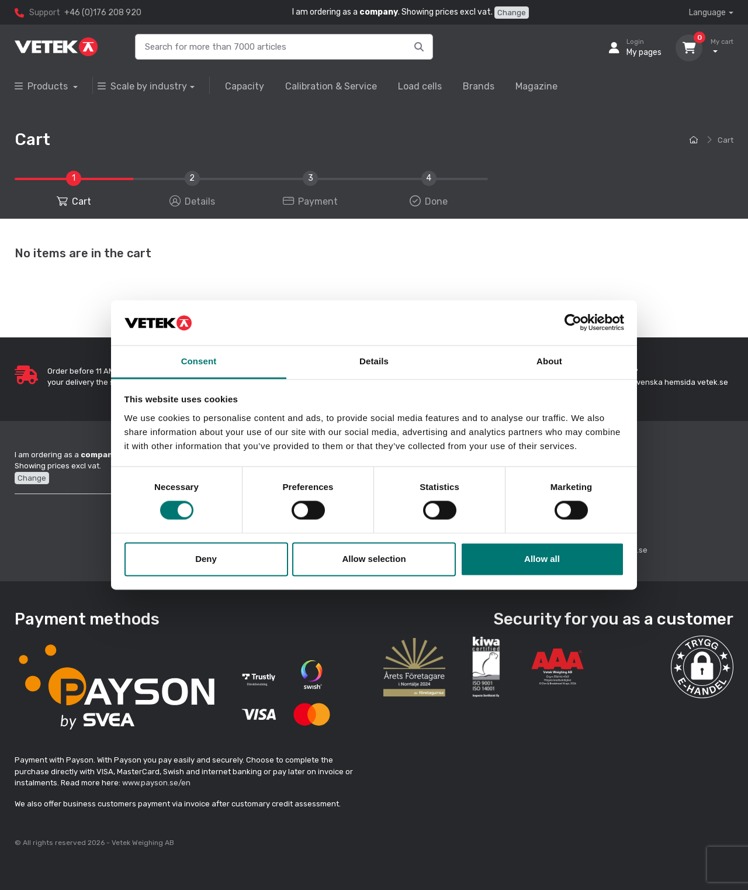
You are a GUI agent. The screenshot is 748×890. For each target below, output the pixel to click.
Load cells (420, 86)
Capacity (244, 86)
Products (42, 86)
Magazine (536, 86)
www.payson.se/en (156, 782)
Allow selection (374, 559)
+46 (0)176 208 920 (102, 13)
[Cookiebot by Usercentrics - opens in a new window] (573, 323)
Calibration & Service (331, 86)
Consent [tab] (199, 361)
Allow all (542, 559)
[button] (702, 667)
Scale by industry (142, 86)
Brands (478, 86)
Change (511, 12)
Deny (206, 559)
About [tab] (549, 361)
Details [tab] (374, 361)
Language (707, 13)
